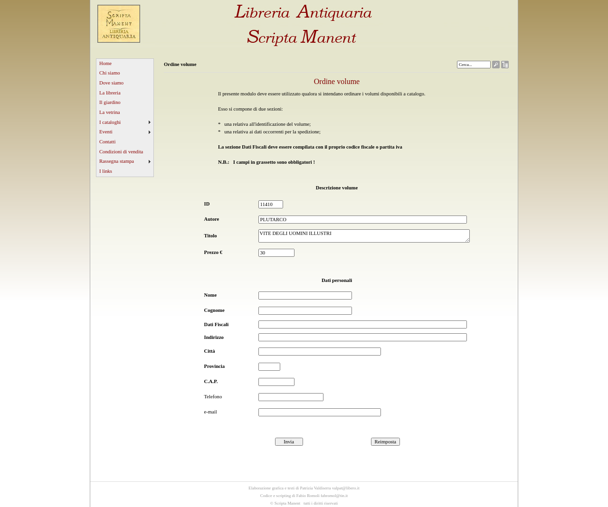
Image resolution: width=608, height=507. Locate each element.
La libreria (110, 92)
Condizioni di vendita (121, 151)
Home (105, 63)
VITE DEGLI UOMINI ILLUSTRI (364, 236)
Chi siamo (109, 72)
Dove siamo (111, 82)
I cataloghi (110, 122)
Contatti (107, 141)
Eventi (106, 131)
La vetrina (109, 112)
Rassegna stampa (116, 161)
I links (105, 171)
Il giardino (110, 102)
